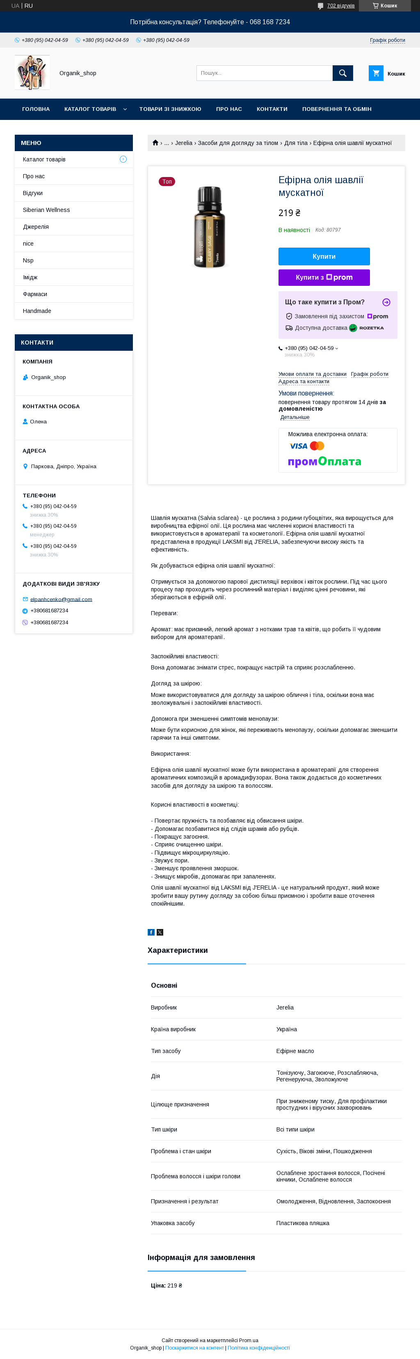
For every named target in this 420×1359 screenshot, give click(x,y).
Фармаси (35, 294)
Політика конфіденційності (259, 1348)
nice (28, 243)
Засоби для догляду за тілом (238, 143)
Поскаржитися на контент (194, 1348)
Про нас (229, 109)
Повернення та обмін (337, 109)
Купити (324, 256)
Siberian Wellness (46, 210)
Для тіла (296, 143)
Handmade (37, 311)
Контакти (272, 109)
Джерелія (36, 226)
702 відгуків (341, 6)
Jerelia (183, 143)
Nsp (28, 260)
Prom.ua (248, 1340)
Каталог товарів (90, 109)
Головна (36, 109)
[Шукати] (343, 73)
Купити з (324, 277)
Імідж (30, 277)
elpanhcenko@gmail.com (61, 599)
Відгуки (33, 193)
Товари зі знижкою (170, 109)
